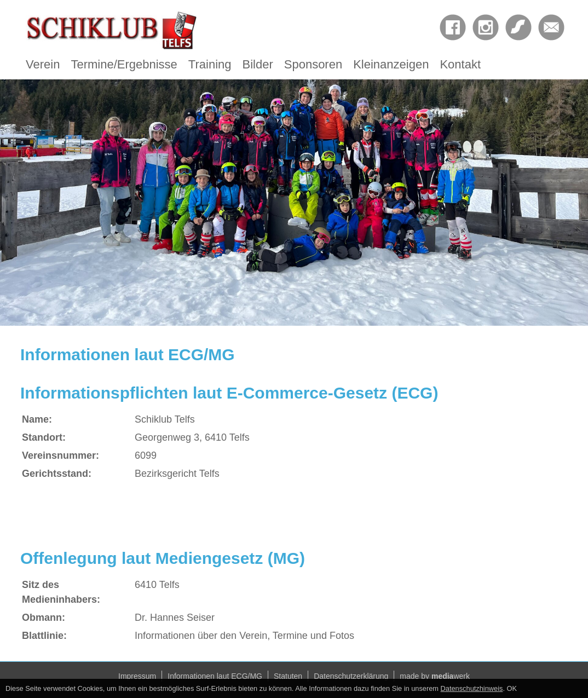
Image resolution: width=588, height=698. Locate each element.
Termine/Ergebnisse (124, 64)
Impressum (137, 676)
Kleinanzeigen (391, 64)
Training (210, 64)
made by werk (435, 676)
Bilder (258, 64)
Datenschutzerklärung (351, 676)
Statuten (288, 676)
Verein (43, 64)
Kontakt (460, 64)
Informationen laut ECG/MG (215, 676)
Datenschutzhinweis (472, 688)
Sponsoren (313, 64)
